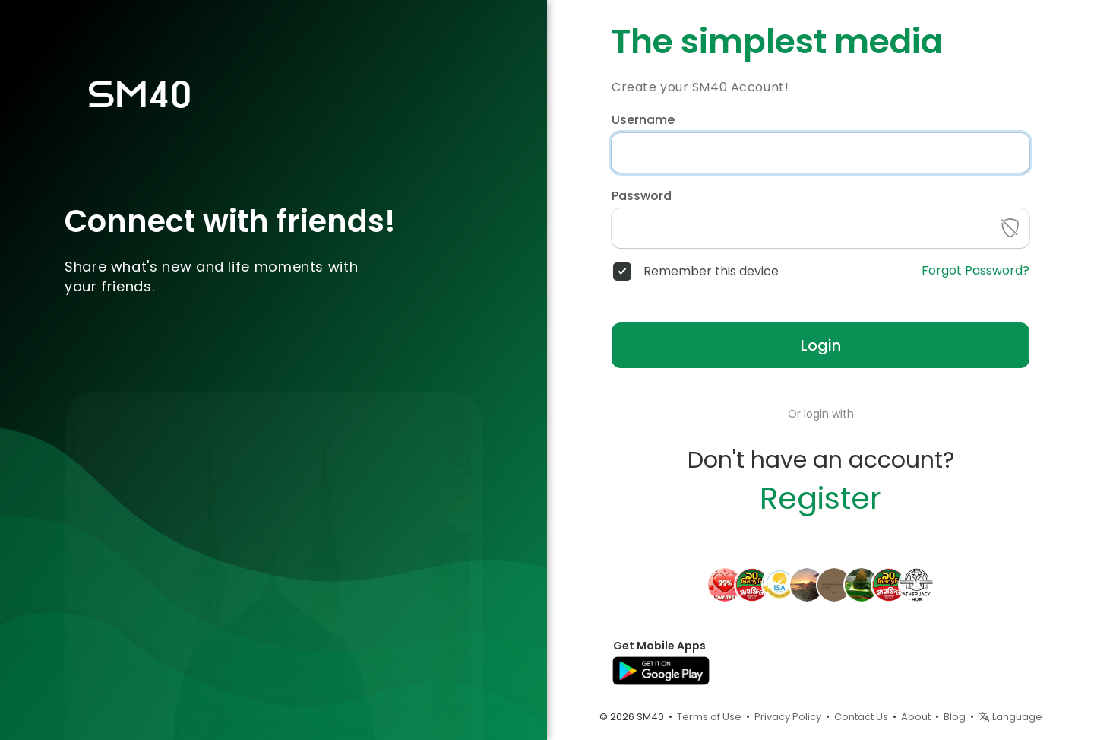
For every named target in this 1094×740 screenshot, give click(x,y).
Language (1010, 717)
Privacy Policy (787, 717)
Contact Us (861, 717)
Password (642, 196)
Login (821, 345)
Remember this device (711, 271)
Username (643, 120)
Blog (955, 717)
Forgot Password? (975, 270)
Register (820, 498)
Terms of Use (709, 717)
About (916, 717)
